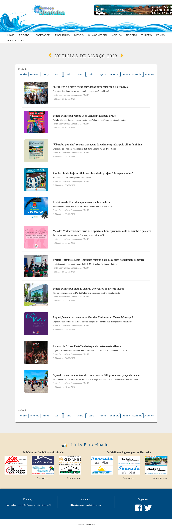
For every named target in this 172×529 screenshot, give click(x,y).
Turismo (146, 35)
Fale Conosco (16, 40)
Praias (160, 35)
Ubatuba (81, 525)
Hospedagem (42, 35)
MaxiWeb (90, 525)
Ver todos (42, 478)
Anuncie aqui (74, 478)
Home (10, 35)
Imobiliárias (62, 35)
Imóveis (79, 35)
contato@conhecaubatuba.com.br (87, 505)
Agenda (117, 35)
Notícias (131, 35)
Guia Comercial (97, 35)
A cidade (24, 35)
